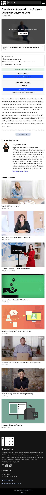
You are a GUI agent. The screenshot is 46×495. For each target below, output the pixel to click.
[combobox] (24, 2)
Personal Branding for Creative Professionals (16, 331)
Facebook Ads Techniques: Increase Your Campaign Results (21, 362)
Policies (23, 493)
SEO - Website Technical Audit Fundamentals (16, 237)
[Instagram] (10, 465)
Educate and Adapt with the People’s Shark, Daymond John (21, 48)
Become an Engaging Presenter (12, 425)
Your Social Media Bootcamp (11, 206)
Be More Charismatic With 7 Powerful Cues (16, 269)
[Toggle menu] (43, 2)
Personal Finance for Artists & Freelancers (15, 300)
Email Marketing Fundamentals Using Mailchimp (17, 394)
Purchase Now (23, 33)
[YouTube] (3, 465)
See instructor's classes (20, 171)
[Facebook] (6, 465)
